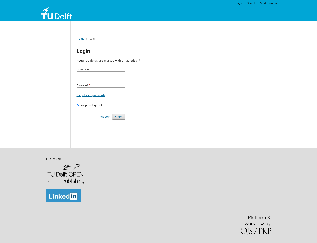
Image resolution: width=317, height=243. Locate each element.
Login (239, 3)
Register (105, 116)
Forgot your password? (91, 95)
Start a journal (268, 3)
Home (80, 38)
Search (251, 3)
